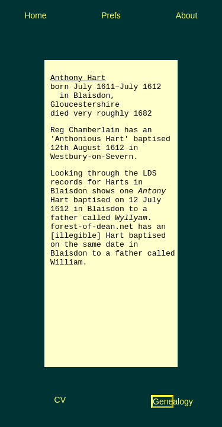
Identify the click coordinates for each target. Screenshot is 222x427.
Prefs (111, 15)
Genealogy (173, 401)
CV (60, 399)
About (187, 15)
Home (35, 15)
